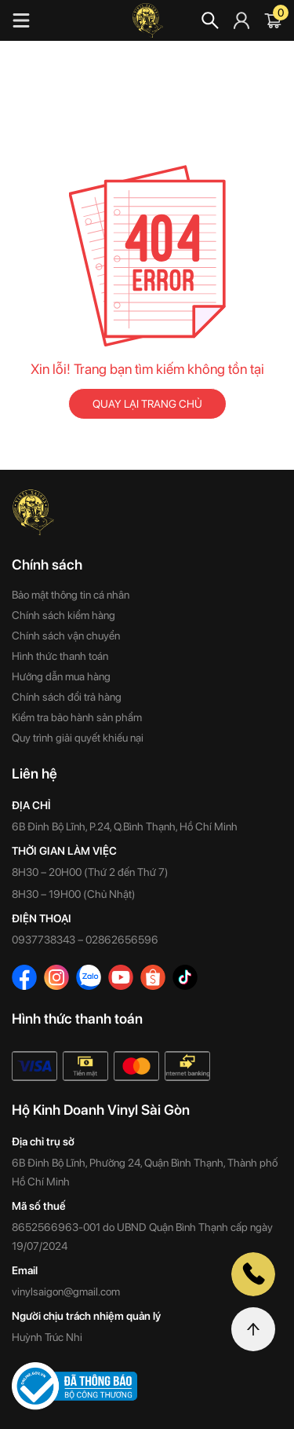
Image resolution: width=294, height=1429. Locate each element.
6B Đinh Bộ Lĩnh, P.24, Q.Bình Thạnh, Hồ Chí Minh (125, 826)
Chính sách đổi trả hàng (67, 697)
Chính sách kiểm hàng (63, 615)
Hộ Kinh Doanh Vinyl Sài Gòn (101, 1109)
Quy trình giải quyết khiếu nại (77, 737)
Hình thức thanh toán (60, 656)
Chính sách (47, 564)
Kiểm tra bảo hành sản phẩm (77, 717)
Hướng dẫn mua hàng (61, 676)
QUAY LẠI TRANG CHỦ (147, 404)
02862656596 (121, 939)
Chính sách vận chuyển (66, 635)
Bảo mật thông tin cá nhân (70, 594)
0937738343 (43, 939)
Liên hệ (34, 773)
